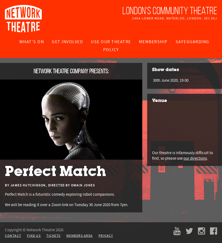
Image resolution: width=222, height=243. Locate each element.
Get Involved (67, 42)
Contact (13, 236)
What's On (31, 42)
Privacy (106, 236)
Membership (153, 42)
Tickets (53, 236)
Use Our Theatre (111, 42)
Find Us (34, 236)
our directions (195, 158)
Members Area (79, 236)
